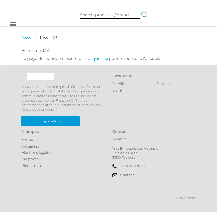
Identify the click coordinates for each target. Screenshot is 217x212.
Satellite (119, 84)
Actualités (30, 146)
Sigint (117, 90)
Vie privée (30, 159)
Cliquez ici (97, 58)
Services (163, 84)
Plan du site (31, 166)
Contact (127, 175)
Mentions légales (36, 153)
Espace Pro (50, 121)
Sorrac (27, 140)
